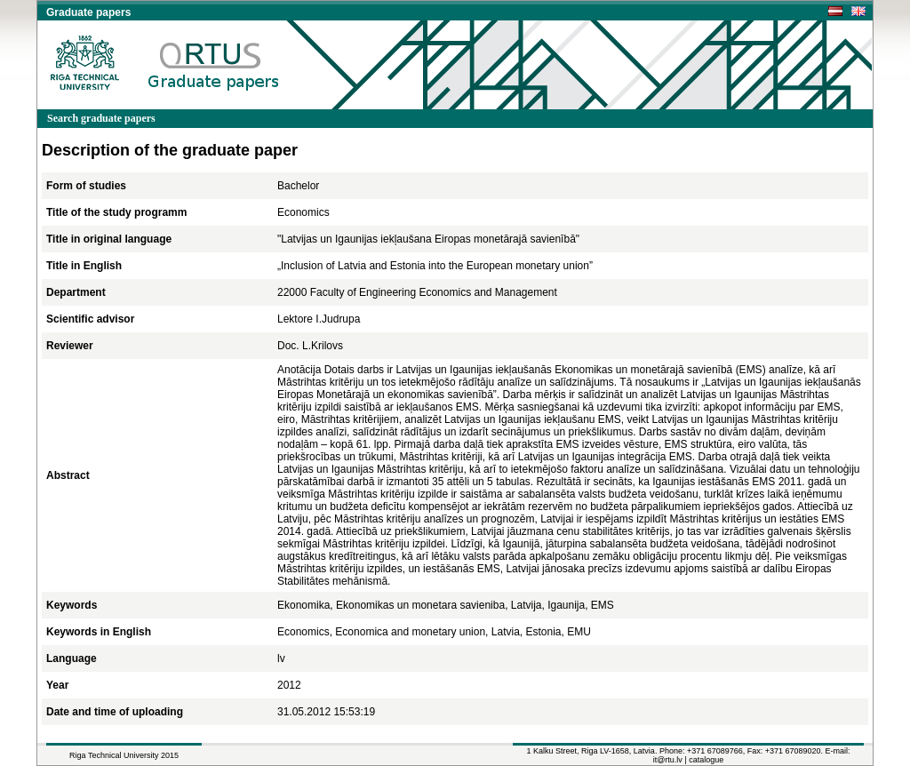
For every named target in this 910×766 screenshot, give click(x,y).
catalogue (706, 759)
